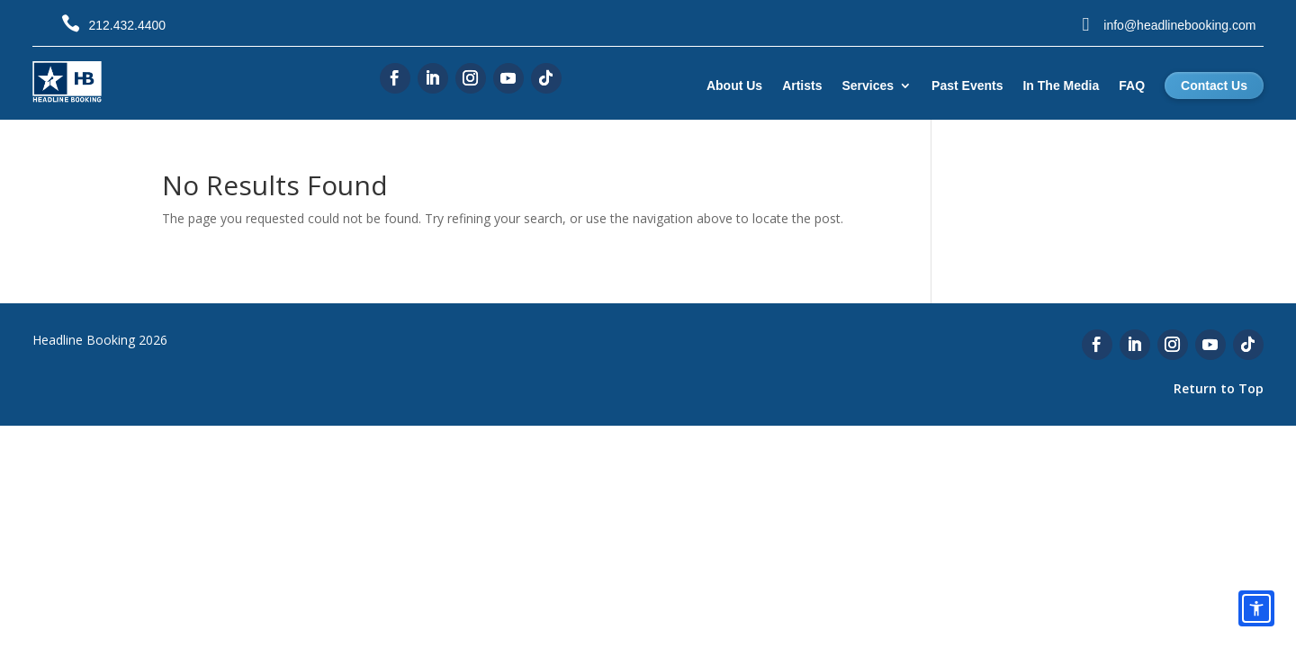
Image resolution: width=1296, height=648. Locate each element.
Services (868, 85)
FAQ (1132, 85)
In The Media (1060, 85)
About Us (734, 85)
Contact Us (1214, 85)
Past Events (967, 85)
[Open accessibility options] (1256, 608)
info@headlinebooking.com (1179, 25)
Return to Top (1219, 388)
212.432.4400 (127, 25)
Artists (802, 85)
